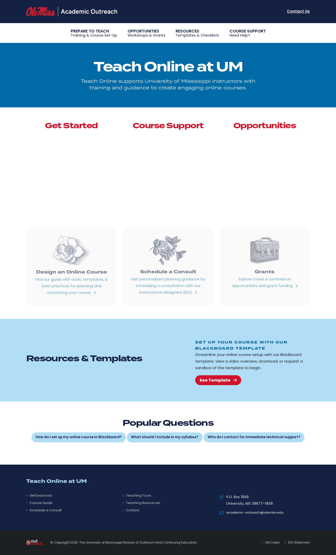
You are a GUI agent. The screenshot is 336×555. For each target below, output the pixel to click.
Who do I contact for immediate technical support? (254, 437)
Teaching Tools (139, 495)
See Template (218, 380)
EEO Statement (298, 542)
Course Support (248, 33)
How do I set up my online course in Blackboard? (79, 437)
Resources (197, 33)
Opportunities (146, 33)
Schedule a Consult (46, 510)
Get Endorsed (41, 495)
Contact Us (298, 11)
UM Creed (270, 542)
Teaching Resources (143, 502)
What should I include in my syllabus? (164, 437)
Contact (133, 510)
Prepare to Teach (94, 33)
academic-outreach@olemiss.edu (257, 512)
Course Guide (41, 502)
